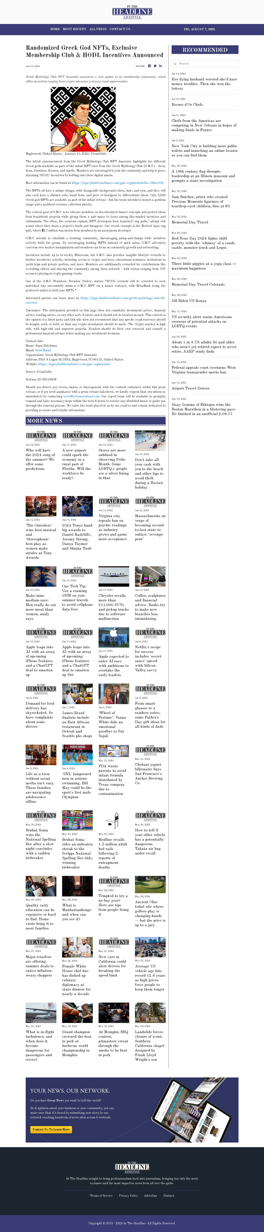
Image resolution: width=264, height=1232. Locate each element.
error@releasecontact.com (81, 396)
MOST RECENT (74, 29)
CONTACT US (120, 29)
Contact (168, 1195)
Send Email (43, 350)
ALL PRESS (98, 29)
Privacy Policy (128, 1195)
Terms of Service (101, 1195)
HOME (55, 29)
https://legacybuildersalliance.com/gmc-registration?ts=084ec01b (118, 183)
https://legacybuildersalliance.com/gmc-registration (74, 364)
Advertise (150, 1195)
